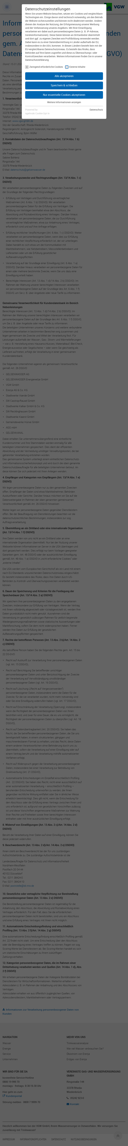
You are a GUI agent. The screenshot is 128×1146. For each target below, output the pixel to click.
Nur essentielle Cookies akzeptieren (64, 95)
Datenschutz (96, 109)
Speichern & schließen (64, 85)
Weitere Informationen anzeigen (64, 102)
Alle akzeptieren (64, 76)
